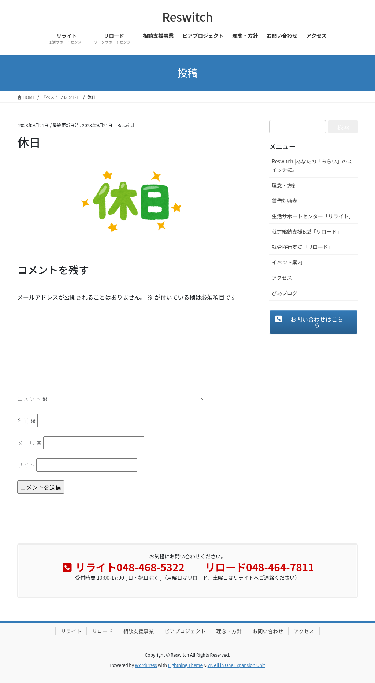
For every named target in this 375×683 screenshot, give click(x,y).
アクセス (282, 277)
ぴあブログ (284, 293)
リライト (71, 631)
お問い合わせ (267, 631)
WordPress (146, 665)
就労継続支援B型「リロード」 (307, 231)
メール (29, 442)
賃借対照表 (284, 200)
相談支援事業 (138, 631)
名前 (26, 420)
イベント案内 (287, 262)
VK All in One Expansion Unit (236, 665)
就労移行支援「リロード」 (302, 246)
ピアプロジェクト (184, 631)
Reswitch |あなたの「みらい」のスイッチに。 (312, 165)
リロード (102, 631)
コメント (32, 398)
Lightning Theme (185, 665)
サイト (26, 464)
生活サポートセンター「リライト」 (313, 216)
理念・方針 (284, 185)
